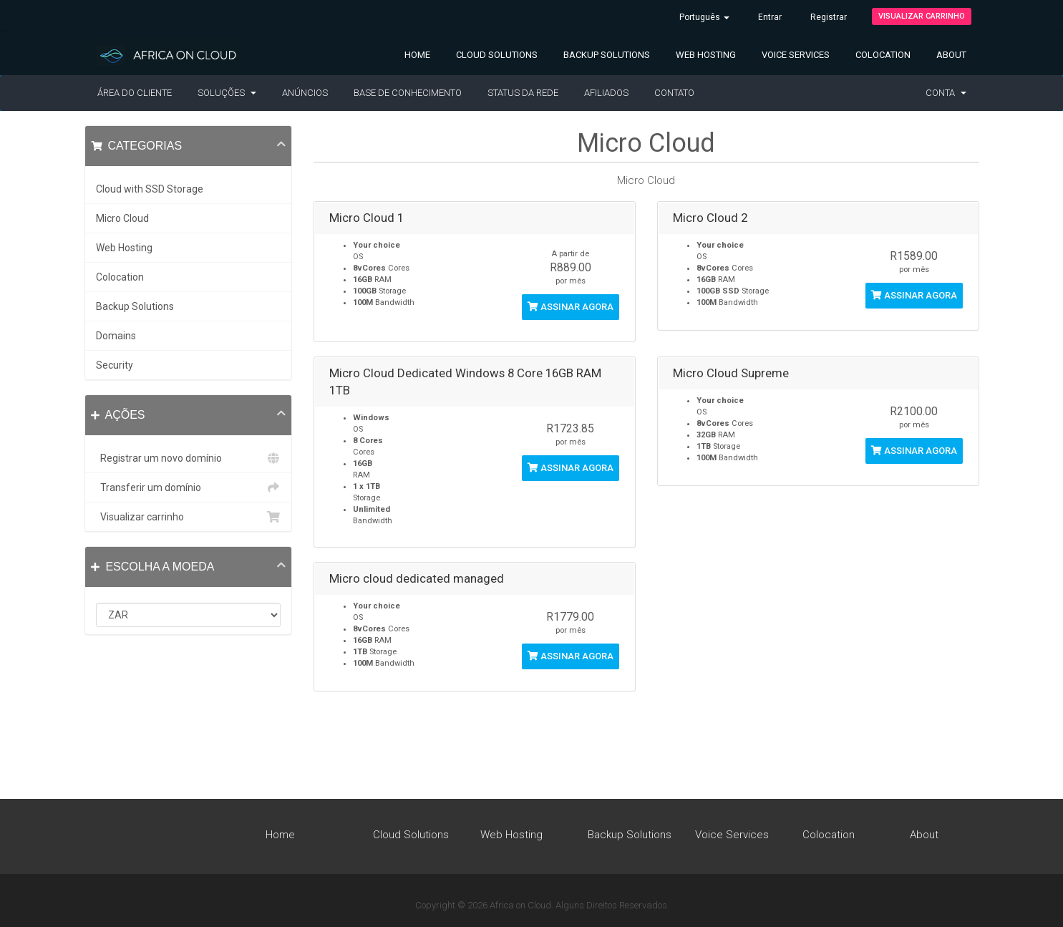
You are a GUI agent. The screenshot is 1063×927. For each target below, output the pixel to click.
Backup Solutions (606, 54)
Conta (946, 92)
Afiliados (606, 92)
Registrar (828, 17)
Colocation (883, 54)
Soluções (227, 92)
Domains (116, 335)
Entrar (770, 17)
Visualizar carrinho (921, 16)
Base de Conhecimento (408, 92)
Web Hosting (706, 54)
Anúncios (305, 92)
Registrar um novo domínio (188, 458)
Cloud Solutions (497, 54)
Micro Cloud (122, 218)
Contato (674, 92)
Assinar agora (570, 306)
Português (704, 17)
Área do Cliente (134, 92)
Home (417, 54)
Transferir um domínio (188, 487)
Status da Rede (522, 92)
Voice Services (796, 54)
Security (114, 365)
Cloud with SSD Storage (149, 189)
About (951, 54)
